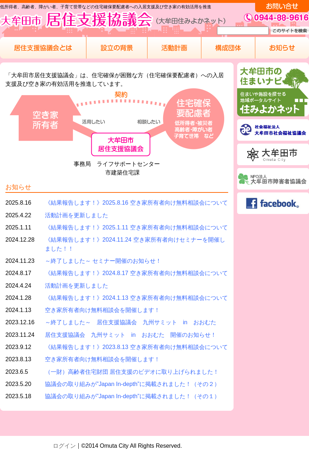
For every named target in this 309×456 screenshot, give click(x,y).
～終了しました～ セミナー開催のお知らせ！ (103, 260)
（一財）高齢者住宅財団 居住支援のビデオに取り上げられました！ (132, 371)
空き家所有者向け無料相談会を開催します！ (102, 310)
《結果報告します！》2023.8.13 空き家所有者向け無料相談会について (136, 347)
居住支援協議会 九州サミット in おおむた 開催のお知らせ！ (130, 334)
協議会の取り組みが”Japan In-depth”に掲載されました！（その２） (132, 384)
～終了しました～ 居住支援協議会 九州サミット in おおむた (130, 322)
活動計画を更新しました (76, 215)
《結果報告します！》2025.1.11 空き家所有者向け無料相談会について (136, 227)
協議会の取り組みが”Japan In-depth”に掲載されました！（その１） (132, 396)
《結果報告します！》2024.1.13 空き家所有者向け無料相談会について (136, 297)
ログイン (64, 446)
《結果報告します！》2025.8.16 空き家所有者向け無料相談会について (136, 202)
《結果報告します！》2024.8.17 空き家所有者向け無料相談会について (136, 273)
